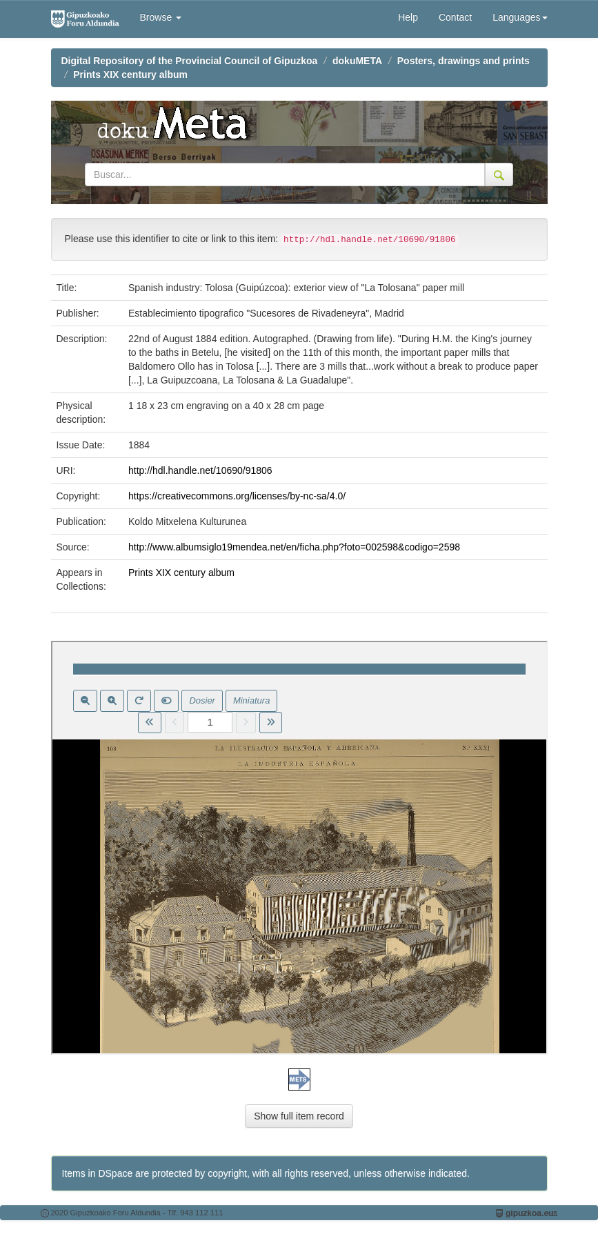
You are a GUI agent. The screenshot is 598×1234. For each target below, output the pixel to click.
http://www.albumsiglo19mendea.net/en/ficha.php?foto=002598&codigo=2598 (294, 547)
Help (408, 17)
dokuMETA (357, 60)
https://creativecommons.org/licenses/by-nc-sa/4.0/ (237, 495)
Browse (161, 17)
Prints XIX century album (130, 74)
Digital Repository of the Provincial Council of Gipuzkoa (189, 60)
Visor (299, 848)
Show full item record (299, 1116)
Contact (455, 17)
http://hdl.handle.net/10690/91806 (200, 470)
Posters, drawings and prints (463, 60)
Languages (519, 17)
